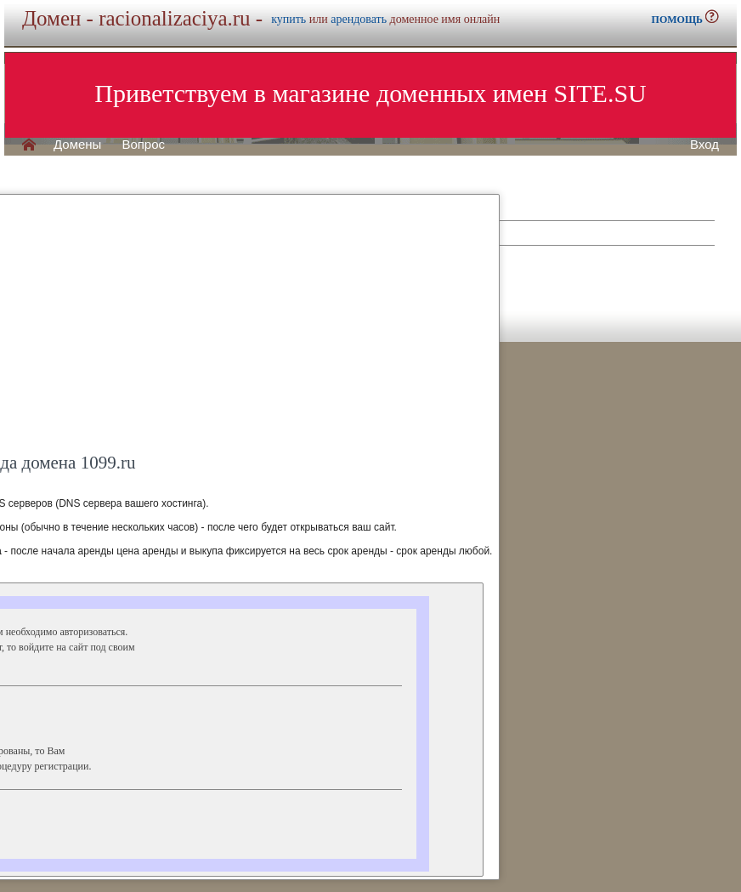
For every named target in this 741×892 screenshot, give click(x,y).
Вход (704, 144)
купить (288, 19)
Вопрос (143, 144)
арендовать (359, 19)
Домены (77, 144)
